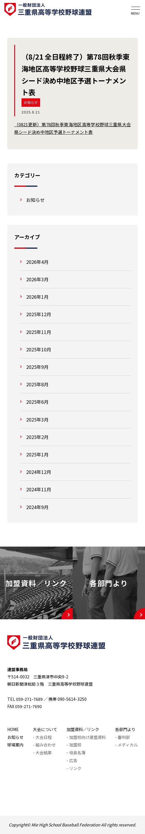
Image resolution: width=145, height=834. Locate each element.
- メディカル (126, 745)
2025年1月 (37, 454)
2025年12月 (38, 314)
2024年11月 (38, 489)
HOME (13, 729)
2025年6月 (37, 401)
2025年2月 (37, 436)
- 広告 (72, 760)
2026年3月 (37, 279)
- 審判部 (122, 737)
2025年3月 (37, 419)
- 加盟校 (74, 745)
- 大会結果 (42, 752)
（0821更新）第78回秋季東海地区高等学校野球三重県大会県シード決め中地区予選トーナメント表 (72, 128)
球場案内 (15, 745)
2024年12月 (38, 471)
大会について (45, 729)
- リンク (74, 768)
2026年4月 (37, 261)
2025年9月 (37, 366)
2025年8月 (37, 384)
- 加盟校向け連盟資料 (86, 737)
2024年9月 (37, 507)
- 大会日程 (42, 737)
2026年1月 (37, 296)
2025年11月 (38, 331)
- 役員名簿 (76, 752)
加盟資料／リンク (83, 729)
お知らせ (31, 102)
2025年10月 (38, 349)
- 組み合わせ (44, 745)
